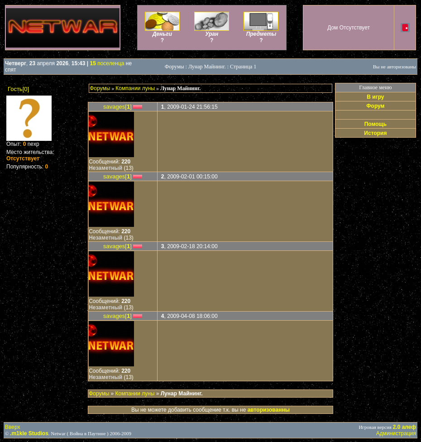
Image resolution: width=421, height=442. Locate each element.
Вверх (12, 427)
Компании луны (135, 88)
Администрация (396, 433)
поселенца (107, 63)
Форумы (100, 88)
